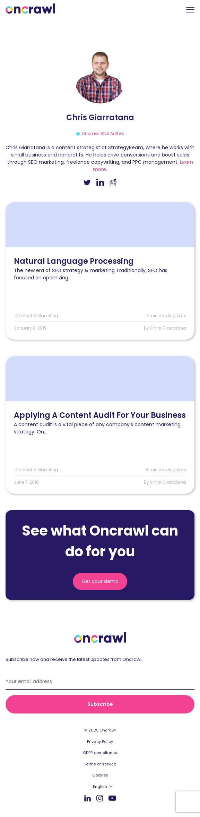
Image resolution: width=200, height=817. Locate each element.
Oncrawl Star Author (103, 133)
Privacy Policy (100, 741)
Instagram (99, 798)
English (100, 786)
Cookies (100, 775)
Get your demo (100, 581)
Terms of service (100, 764)
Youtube (112, 798)
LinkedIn (87, 798)
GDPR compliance (100, 752)
